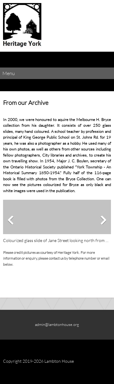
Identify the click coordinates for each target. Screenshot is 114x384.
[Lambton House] (22, 26)
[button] (57, 222)
